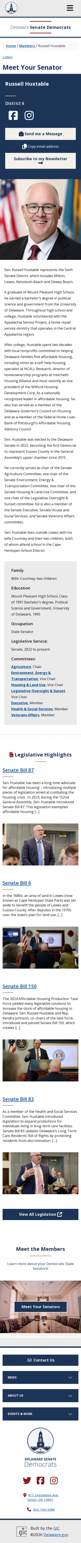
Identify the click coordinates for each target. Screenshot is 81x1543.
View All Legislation (40, 1214)
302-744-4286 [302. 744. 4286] (44, 1509)
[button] (70, 8)
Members (27, 45)
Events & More (40, 1414)
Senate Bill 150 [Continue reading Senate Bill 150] (20, 986)
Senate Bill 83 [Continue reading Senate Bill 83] (18, 1099)
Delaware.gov (55, 1534)
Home (11, 45)
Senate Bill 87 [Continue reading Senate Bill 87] (18, 770)
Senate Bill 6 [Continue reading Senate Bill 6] (17, 882)
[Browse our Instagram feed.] (54, 1481)
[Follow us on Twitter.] (27, 1481)
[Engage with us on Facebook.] (40, 1481)
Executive (19, 703)
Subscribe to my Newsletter (40, 159)
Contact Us (40, 1360)
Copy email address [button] (40, 146)
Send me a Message (40, 133)
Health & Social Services (32, 709)
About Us (40, 1395)
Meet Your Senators (40, 1306)
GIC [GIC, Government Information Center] (56, 1528)
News (40, 1377)
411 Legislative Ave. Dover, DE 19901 (43, 1497)
